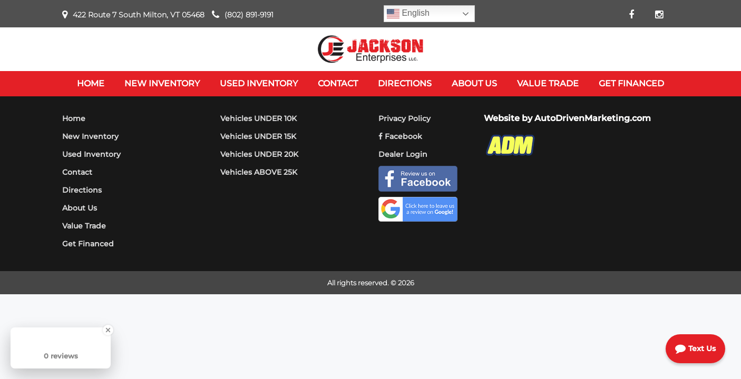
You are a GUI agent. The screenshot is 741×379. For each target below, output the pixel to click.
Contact (77, 172)
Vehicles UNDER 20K (259, 154)
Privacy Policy (404, 118)
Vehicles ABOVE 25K (258, 172)
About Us (79, 208)
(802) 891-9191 (249, 14)
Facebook (400, 136)
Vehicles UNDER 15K (258, 136)
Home (73, 118)
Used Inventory (91, 154)
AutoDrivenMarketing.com (592, 118)
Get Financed (88, 243)
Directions (82, 190)
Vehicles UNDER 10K (258, 118)
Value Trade (84, 226)
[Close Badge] (108, 330)
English (408, 13)
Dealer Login (402, 154)
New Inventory (90, 136)
